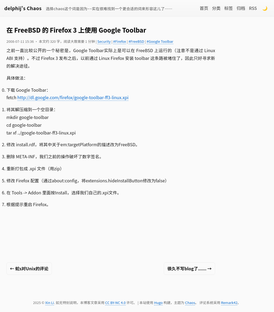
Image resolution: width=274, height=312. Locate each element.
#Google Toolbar (160, 41)
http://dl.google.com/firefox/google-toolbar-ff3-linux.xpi (73, 97)
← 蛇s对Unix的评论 (29, 268)
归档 (241, 8)
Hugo (158, 302)
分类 (216, 8)
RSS (253, 8)
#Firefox (119, 41)
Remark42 (229, 302)
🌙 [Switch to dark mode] (265, 8)
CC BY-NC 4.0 (115, 302)
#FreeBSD (136, 41)
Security (104, 41)
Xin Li (49, 302)
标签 (228, 8)
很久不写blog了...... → (189, 268)
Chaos (190, 302)
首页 (204, 8)
